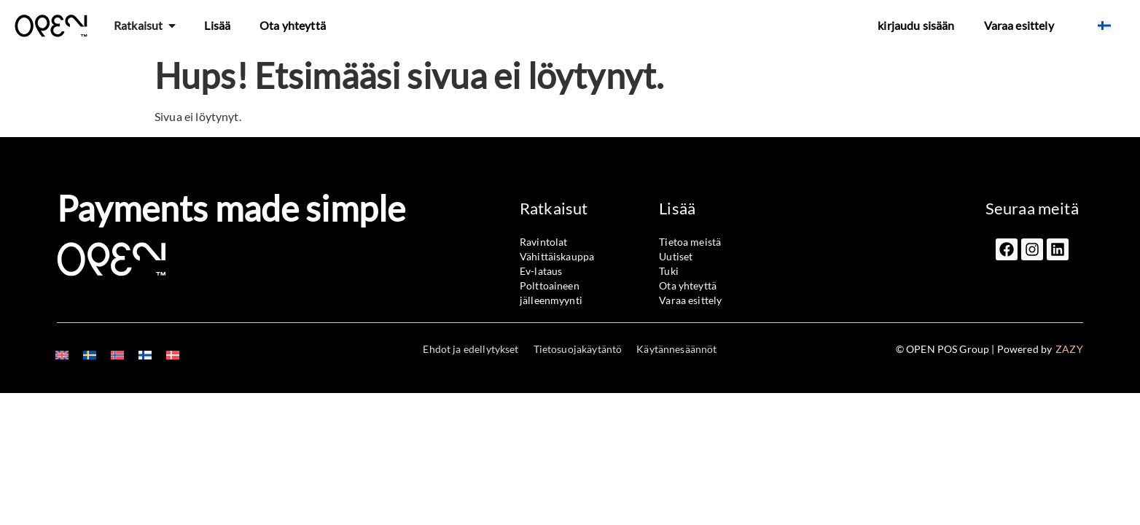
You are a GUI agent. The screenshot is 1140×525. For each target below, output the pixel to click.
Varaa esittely (1019, 25)
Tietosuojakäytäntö (578, 349)
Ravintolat (544, 242)
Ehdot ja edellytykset (470, 349)
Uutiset (675, 256)
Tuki (669, 271)
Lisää (217, 25)
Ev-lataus (541, 271)
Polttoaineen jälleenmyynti (551, 292)
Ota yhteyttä (292, 25)
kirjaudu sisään (916, 25)
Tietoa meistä (690, 242)
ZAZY (1069, 349)
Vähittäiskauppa (557, 256)
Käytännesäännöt (676, 349)
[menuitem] (1104, 25)
